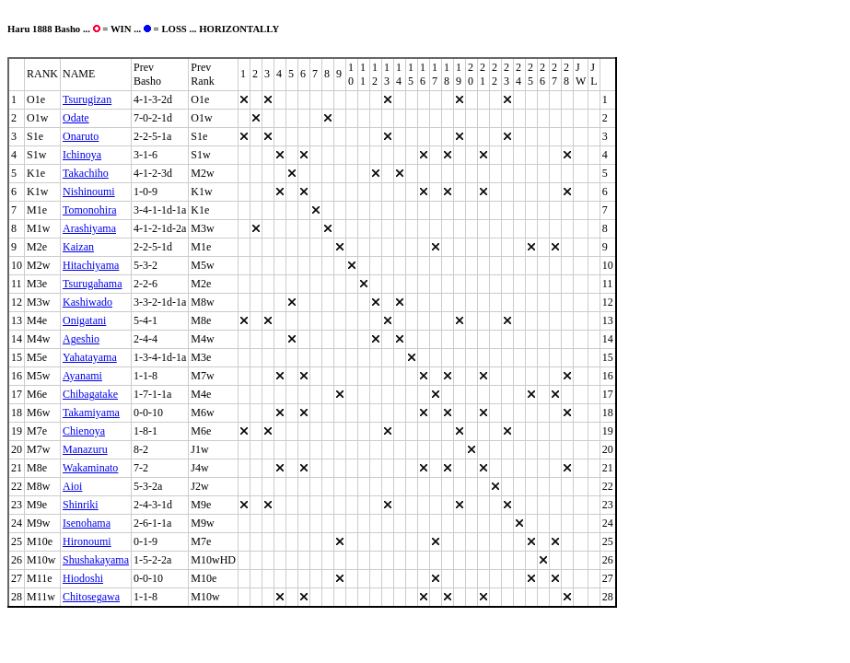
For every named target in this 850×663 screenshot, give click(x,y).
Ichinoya (82, 154)
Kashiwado (87, 302)
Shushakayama (96, 559)
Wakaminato (90, 467)
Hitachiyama (91, 265)
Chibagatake (90, 394)
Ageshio (81, 338)
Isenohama (87, 523)
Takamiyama (91, 412)
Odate (76, 117)
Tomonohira (89, 210)
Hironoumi (87, 541)
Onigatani (84, 320)
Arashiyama (89, 228)
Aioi (72, 486)
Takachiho (86, 173)
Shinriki (81, 504)
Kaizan (78, 246)
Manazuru (85, 449)
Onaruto (81, 136)
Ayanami (82, 375)
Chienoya (84, 431)
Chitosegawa (91, 596)
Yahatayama (90, 357)
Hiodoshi (83, 578)
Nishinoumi (89, 191)
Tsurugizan (87, 99)
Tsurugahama (92, 283)
